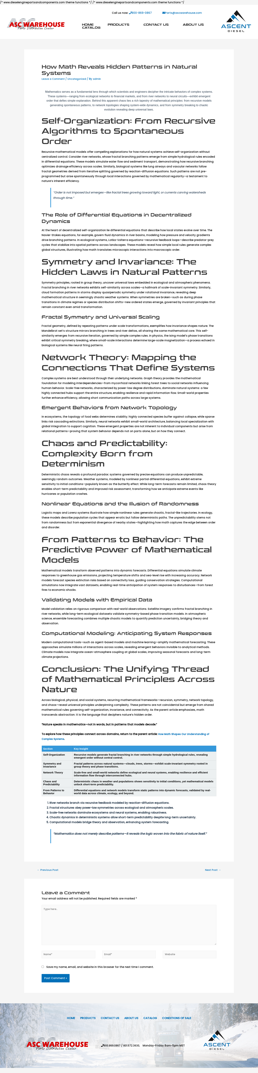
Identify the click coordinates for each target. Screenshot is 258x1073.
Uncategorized (80, 79)
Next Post (212, 870)
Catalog (91, 27)
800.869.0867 (111, 1050)
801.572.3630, (134, 1050)
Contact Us (156, 24)
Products (118, 24)
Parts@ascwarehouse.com (182, 13)
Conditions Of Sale (180, 1022)
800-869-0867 (140, 13)
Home (88, 24)
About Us (193, 24)
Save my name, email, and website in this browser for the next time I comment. (100, 971)
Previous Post (48, 870)
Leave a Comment (54, 79)
